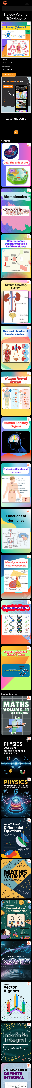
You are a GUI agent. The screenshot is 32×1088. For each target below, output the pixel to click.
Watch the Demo (8, 75)
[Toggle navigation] (27, 3)
